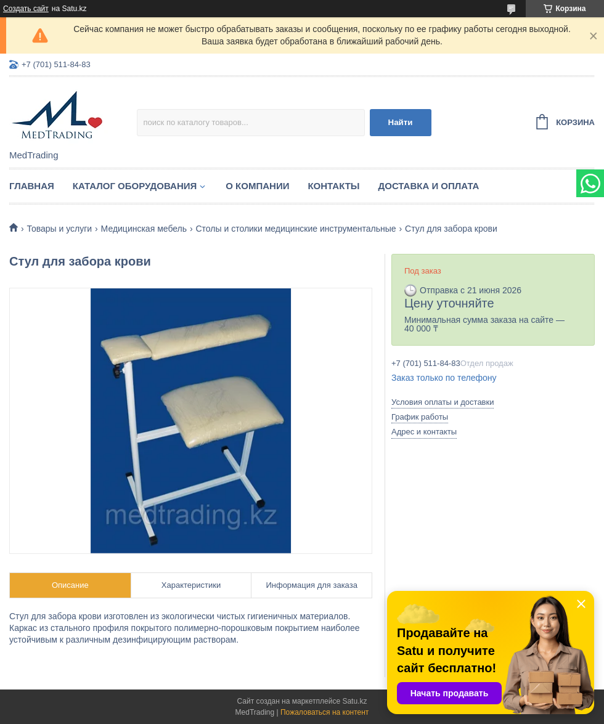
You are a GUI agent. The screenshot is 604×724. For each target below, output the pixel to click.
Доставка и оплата (429, 185)
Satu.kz (354, 701)
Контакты (333, 185)
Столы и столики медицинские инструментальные (295, 229)
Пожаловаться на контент (324, 712)
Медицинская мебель (144, 229)
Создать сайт (26, 8)
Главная (31, 185)
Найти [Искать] (400, 122)
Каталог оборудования (135, 185)
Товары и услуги (59, 229)
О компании (257, 185)
